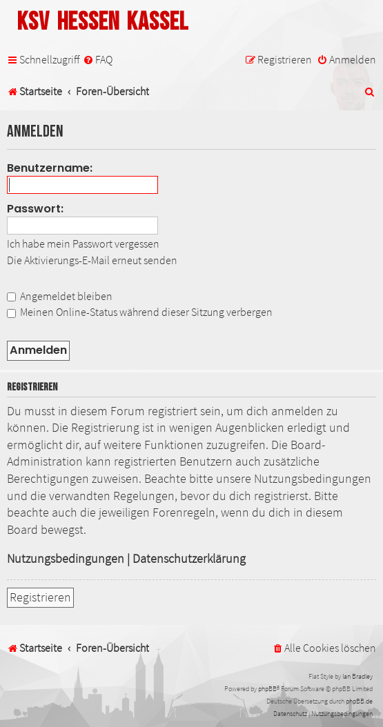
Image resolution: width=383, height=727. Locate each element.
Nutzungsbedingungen (65, 558)
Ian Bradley (357, 676)
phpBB (267, 688)
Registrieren (40, 597)
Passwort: (35, 209)
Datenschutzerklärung (189, 558)
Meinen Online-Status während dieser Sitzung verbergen (140, 312)
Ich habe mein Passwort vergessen (83, 243)
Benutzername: (49, 168)
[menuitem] (97, 60)
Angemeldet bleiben (59, 296)
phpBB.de (359, 701)
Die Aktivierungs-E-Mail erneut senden (92, 260)
